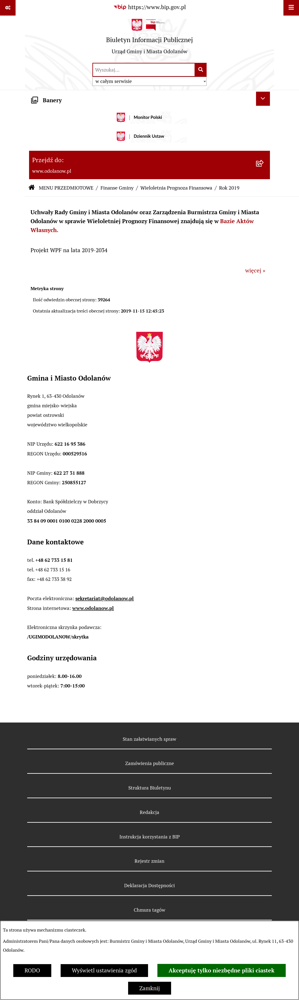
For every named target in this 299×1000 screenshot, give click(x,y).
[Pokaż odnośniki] (8, 8)
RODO (32, 970)
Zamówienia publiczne (149, 763)
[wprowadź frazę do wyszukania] (143, 70)
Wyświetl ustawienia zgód (104, 970)
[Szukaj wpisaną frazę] (201, 70)
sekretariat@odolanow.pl (104, 598)
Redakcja (149, 812)
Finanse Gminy (117, 188)
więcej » (255, 270)
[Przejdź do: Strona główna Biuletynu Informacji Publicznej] (31, 188)
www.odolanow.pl (93, 608)
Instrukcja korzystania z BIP (149, 837)
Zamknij (149, 988)
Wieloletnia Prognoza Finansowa (176, 188)
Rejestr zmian (149, 861)
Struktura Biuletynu (149, 788)
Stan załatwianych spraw (149, 739)
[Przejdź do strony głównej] (149, 39)
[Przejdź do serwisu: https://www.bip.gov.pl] (149, 7)
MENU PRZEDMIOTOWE (66, 188)
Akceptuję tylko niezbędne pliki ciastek (221, 970)
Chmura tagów (149, 910)
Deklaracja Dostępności (149, 885)
